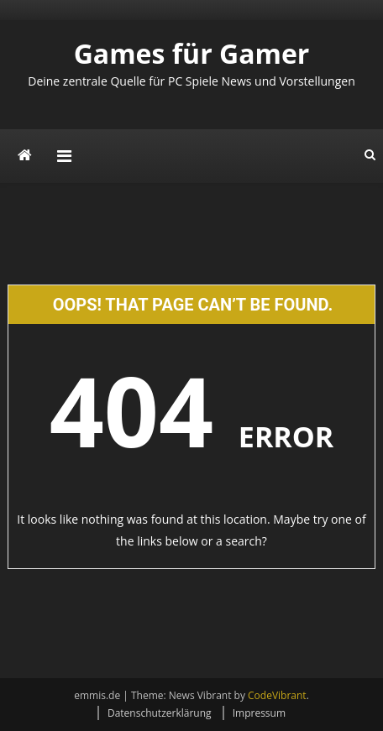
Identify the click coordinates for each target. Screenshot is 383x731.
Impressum (259, 713)
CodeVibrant (277, 695)
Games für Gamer (192, 53)
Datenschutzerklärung (160, 713)
